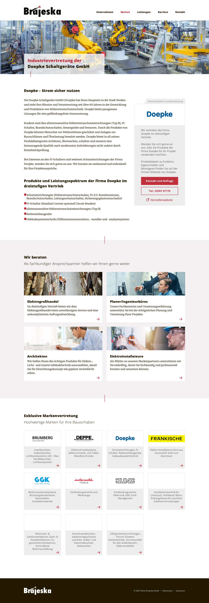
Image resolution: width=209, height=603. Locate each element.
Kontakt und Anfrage (159, 181)
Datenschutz (167, 590)
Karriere (163, 12)
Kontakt (180, 12)
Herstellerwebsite (162, 200)
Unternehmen (104, 12)
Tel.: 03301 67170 (159, 191)
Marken (125, 12)
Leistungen (144, 12)
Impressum (180, 590)
